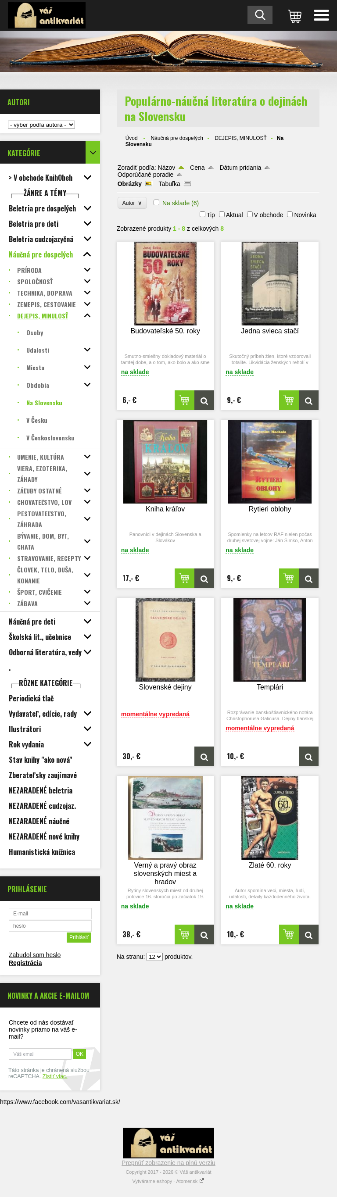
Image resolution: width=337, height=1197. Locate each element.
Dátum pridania (240, 167)
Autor (132, 203)
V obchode (268, 214)
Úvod (131, 138)
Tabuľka (169, 183)
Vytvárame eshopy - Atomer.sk (169, 1181)
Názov (167, 167)
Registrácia (25, 962)
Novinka (305, 214)
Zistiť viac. (55, 1076)
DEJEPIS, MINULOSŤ (241, 138)
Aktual (234, 214)
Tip (211, 214)
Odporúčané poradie (146, 174)
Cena (197, 167)
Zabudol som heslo (35, 954)
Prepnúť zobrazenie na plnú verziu (168, 1162)
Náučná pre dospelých (177, 138)
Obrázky (130, 183)
